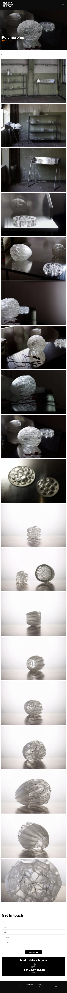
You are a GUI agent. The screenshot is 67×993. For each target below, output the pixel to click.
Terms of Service (49, 986)
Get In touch (12, 915)
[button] (62, 4)
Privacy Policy (39, 986)
